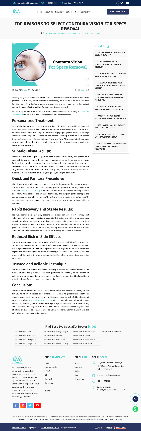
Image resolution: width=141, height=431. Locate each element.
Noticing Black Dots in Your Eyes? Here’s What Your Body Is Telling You (109, 97)
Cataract (48, 379)
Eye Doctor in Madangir (25, 335)
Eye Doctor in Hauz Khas (54, 339)
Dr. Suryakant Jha (49, 428)
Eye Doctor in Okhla (81, 335)
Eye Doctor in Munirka (82, 343)
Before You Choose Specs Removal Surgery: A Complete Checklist (108, 64)
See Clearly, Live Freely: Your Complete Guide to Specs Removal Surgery (110, 85)
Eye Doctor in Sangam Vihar (27, 343)
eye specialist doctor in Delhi (39, 300)
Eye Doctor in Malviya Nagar (56, 332)
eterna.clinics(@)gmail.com (25, 3)
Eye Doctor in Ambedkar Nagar (57, 343)
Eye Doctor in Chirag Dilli (25, 339)
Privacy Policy (19, 428)
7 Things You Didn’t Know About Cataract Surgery (110, 53)
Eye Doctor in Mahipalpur (84, 339)
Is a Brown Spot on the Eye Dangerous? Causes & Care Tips (109, 108)
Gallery (69, 12)
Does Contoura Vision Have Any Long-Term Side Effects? (110, 126)
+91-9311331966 (49, 3)
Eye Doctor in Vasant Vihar (84, 332)
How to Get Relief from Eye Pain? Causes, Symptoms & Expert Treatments (110, 146)
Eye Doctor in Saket (23, 332)
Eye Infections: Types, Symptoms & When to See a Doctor (110, 75)
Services (58, 12)
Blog (76, 12)
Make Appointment (118, 12)
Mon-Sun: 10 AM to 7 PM (72, 3)
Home (39, 12)
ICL (46, 375)
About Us (49, 12)
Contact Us (85, 12)
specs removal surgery (30, 190)
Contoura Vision (51, 367)
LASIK (47, 363)
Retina (47, 391)
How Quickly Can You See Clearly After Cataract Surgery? (110, 135)
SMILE (47, 371)
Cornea (48, 387)
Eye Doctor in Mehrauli (112, 332)
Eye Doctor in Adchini (53, 335)
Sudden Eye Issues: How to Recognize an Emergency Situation (110, 117)
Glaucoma (49, 383)
